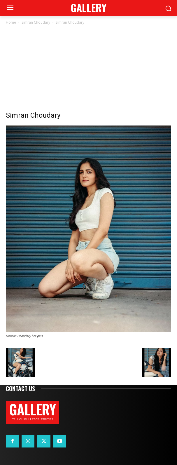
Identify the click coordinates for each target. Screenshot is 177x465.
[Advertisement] (88, 69)
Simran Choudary (36, 22)
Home (11, 22)
